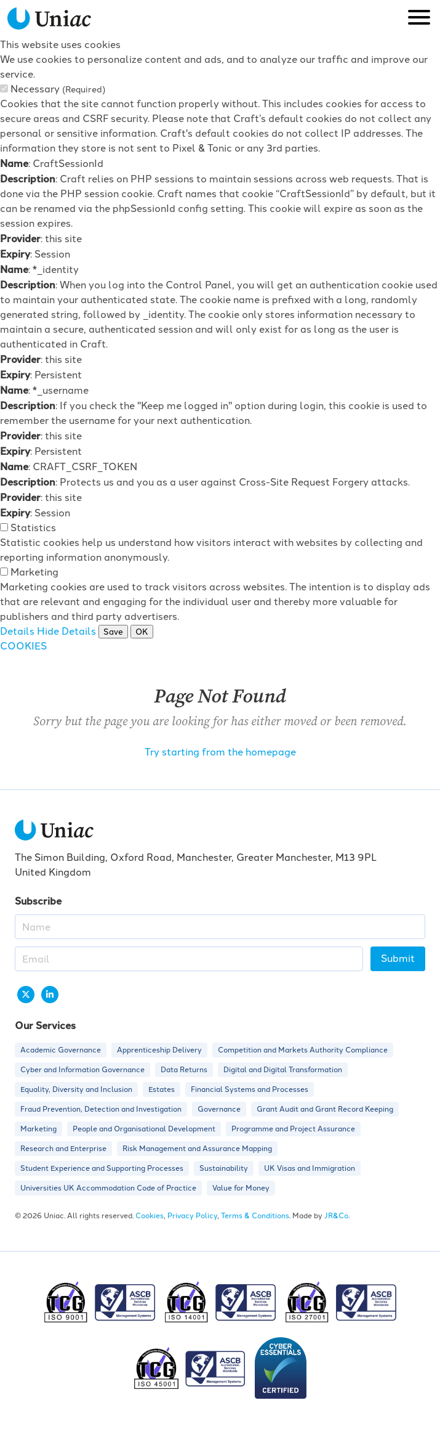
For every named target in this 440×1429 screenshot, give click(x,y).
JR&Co (336, 1215)
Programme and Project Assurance (293, 1129)
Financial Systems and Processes (249, 1089)
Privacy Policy (192, 1215)
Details (17, 631)
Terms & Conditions (255, 1215)
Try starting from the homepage (220, 752)
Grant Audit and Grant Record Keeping (325, 1109)
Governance (219, 1109)
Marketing (34, 572)
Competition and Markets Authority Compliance (303, 1050)
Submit (398, 958)
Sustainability (223, 1168)
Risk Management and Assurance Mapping (197, 1148)
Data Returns (184, 1069)
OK (141, 632)
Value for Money (241, 1188)
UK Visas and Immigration (309, 1168)
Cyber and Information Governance (82, 1069)
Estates (161, 1089)
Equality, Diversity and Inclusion (76, 1089)
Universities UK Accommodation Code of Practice (108, 1188)
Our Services (45, 1025)
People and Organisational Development (144, 1129)
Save (113, 632)
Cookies (149, 1215)
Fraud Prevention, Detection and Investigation (101, 1109)
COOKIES (23, 646)
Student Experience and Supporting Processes (101, 1168)
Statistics (33, 528)
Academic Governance (60, 1050)
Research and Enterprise (63, 1148)
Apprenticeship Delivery (159, 1050)
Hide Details (66, 631)
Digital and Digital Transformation (282, 1069)
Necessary (57, 89)
